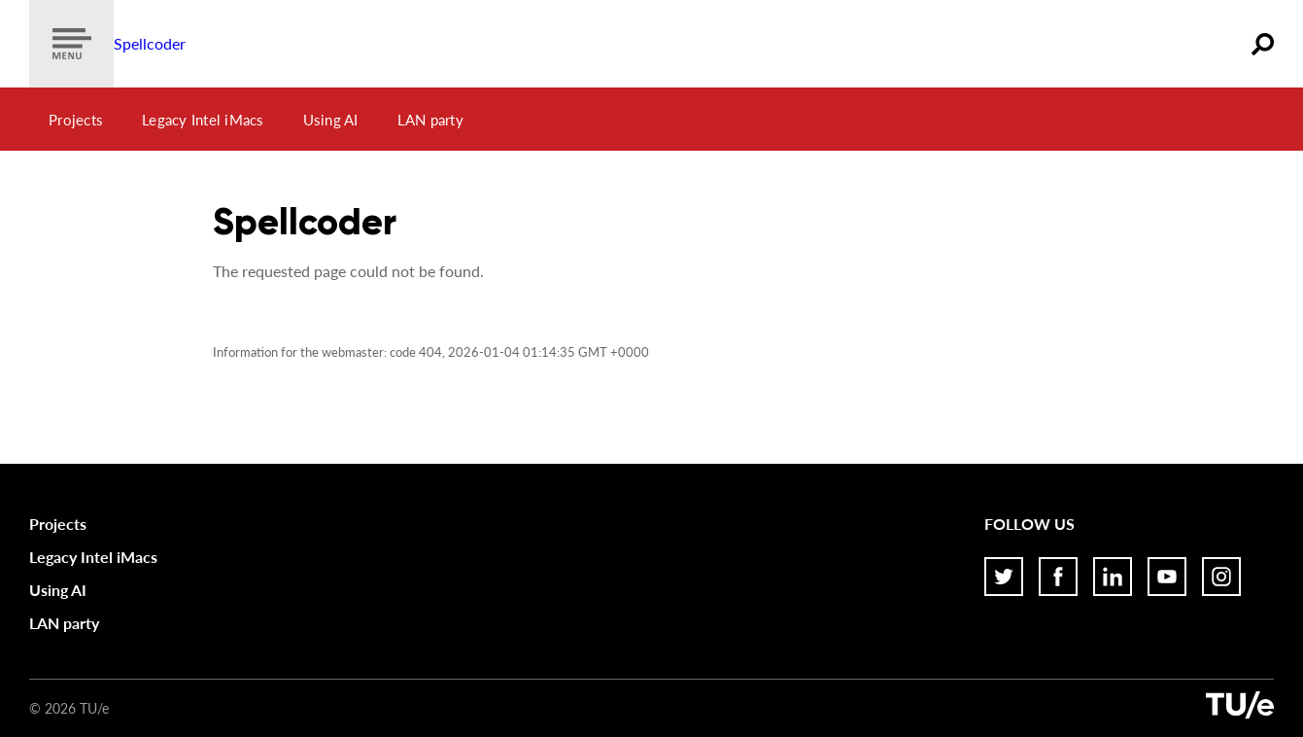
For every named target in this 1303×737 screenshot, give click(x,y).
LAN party (430, 119)
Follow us (1029, 523)
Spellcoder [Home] (150, 43)
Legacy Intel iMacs (203, 119)
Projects (76, 119)
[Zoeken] (1263, 43)
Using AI (331, 119)
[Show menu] (71, 44)
